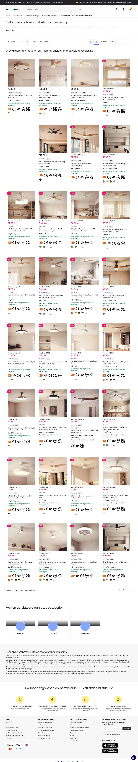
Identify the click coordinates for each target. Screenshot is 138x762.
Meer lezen (10, 30)
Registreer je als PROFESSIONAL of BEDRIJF (92, 3)
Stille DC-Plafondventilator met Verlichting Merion (81, 165)
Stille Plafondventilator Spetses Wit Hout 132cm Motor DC (84, 431)
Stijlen (72, 736)
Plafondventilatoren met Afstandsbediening (76, 16)
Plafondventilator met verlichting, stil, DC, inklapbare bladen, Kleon (21, 363)
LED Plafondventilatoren (50, 16)
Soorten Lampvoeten (45, 728)
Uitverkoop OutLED (44, 738)
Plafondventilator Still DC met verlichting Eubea (84, 362)
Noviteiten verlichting (45, 722)
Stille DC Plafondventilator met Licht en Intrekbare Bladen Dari (116, 496)
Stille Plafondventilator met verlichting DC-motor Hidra (52, 163)
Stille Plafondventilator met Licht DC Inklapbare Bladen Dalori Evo (20, 230)
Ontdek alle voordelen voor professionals (120, 2)
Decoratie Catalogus (32, 16)
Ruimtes (73, 733)
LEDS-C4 (53, 633)
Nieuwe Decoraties (76, 730)
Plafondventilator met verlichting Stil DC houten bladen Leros (116, 165)
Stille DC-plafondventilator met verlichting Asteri (49, 97)
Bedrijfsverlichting (44, 736)
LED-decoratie (17, 16)
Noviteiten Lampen (76, 722)
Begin (8, 16)
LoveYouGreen (75, 741)
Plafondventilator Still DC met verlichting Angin (84, 563)
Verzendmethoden (12, 728)
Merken (40, 725)
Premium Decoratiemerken (79, 728)
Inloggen (9, 738)
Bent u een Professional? (14, 733)
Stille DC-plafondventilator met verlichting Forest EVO (113, 297)
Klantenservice (11, 725)
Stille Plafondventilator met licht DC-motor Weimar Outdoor (115, 231)
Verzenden (127, 729)
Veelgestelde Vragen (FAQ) (15, 736)
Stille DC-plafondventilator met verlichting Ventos (113, 98)
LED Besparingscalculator (46, 730)
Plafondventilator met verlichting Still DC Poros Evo (21, 296)
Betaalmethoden (11, 730)
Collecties (73, 738)
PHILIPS (20, 633)
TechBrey (85, 633)
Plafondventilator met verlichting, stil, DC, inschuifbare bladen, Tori (21, 429)
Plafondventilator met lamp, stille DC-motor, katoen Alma (83, 97)
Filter (11, 42)
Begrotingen (42, 733)
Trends (72, 725)
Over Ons (9, 722)
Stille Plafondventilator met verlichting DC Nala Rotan (20, 97)
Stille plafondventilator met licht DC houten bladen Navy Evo (51, 230)
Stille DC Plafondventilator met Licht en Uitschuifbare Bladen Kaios (52, 428)
